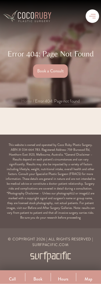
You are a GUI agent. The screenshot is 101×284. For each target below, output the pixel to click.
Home (26, 101)
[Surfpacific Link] (50, 257)
